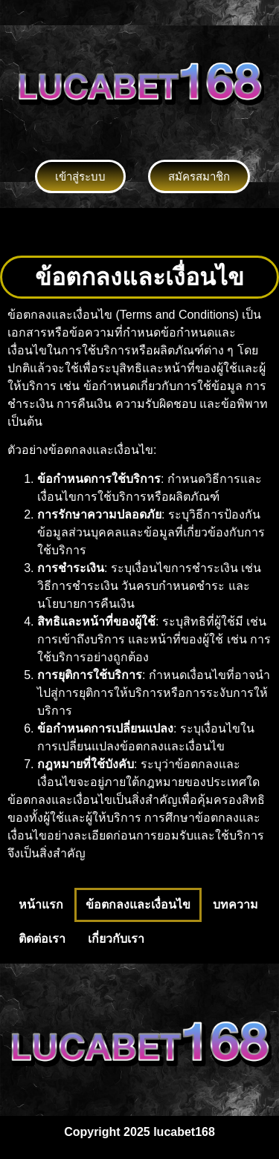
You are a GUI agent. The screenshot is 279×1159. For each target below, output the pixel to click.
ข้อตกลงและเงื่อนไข (138, 904)
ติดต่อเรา (42, 938)
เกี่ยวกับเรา (116, 938)
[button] (139, 231)
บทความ (235, 904)
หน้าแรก (41, 904)
